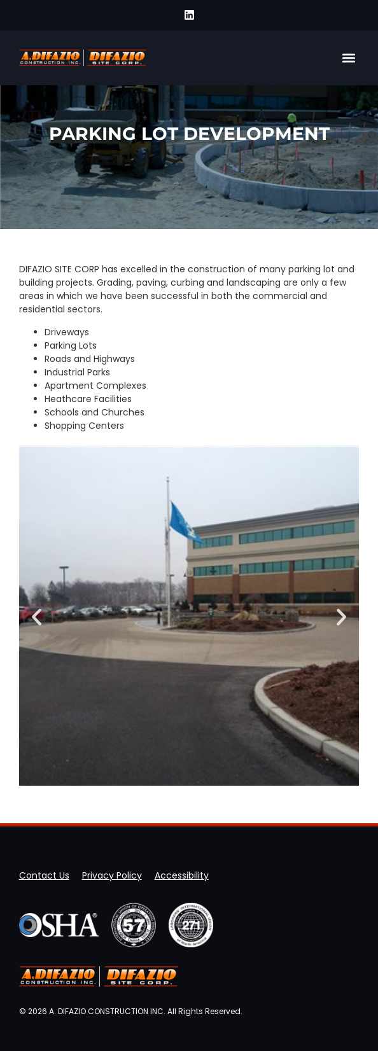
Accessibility (182, 875)
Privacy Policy (112, 875)
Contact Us (44, 875)
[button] (348, 57)
